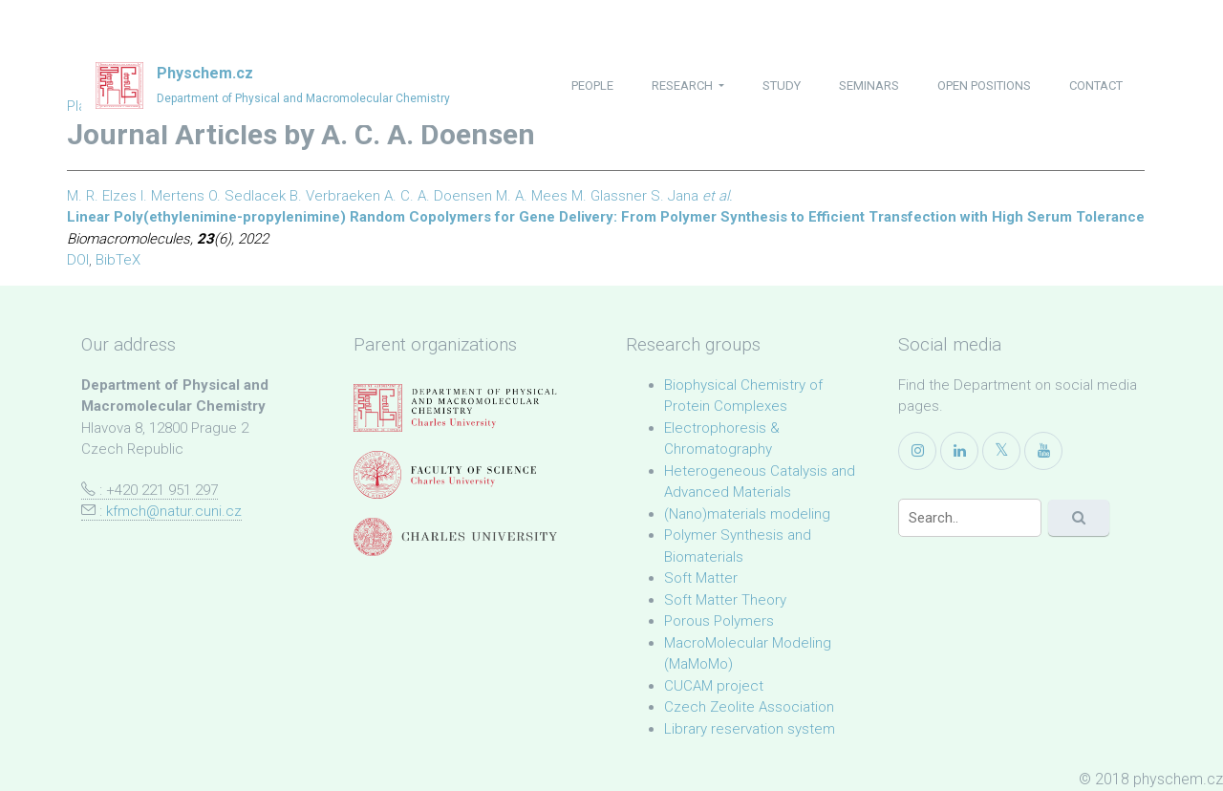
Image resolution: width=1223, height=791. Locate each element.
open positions (984, 85)
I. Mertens (172, 195)
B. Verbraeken (335, 195)
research (684, 85)
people (592, 85)
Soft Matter (701, 578)
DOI (78, 259)
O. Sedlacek (247, 195)
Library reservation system (749, 729)
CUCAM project (713, 686)
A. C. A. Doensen (438, 195)
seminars (869, 85)
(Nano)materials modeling (747, 514)
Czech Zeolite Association (749, 707)
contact (1096, 85)
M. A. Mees (532, 195)
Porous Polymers (719, 621)
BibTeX (118, 259)
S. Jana (674, 195)
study (781, 85)
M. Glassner (609, 195)
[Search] (969, 518)
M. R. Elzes (102, 195)
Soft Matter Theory (725, 600)
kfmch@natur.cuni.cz (174, 511)
